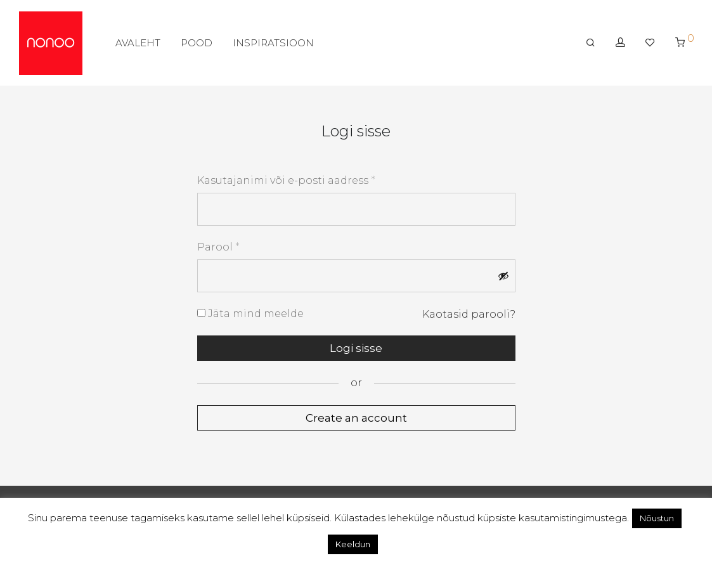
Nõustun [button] (657, 518)
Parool (218, 246)
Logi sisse (356, 348)
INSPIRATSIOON (273, 43)
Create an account (356, 418)
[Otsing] (590, 42)
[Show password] (503, 276)
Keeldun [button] (352, 544)
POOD (196, 43)
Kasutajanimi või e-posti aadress (286, 179)
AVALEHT (137, 43)
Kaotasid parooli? (468, 314)
